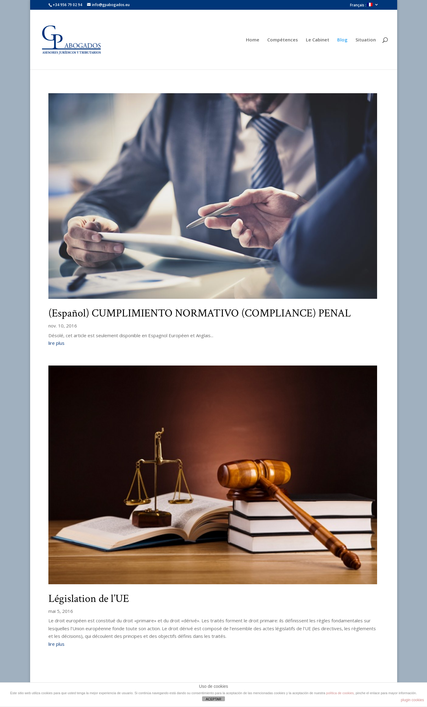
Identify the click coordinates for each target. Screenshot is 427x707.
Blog (342, 40)
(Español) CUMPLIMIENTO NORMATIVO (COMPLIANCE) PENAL (199, 313)
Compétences (282, 40)
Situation (365, 40)
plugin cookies (412, 700)
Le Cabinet (317, 40)
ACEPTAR (213, 699)
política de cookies (340, 693)
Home (252, 40)
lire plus (56, 343)
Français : (361, 5)
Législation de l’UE (88, 599)
